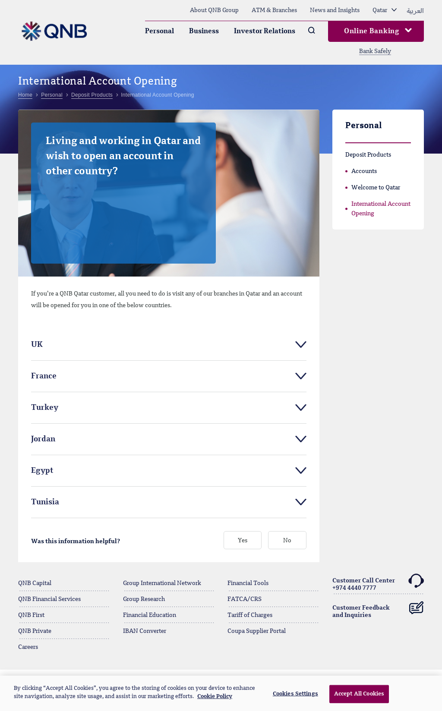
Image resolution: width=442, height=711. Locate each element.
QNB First (31, 615)
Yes (242, 541)
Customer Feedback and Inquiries (378, 608)
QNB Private (34, 631)
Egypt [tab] (42, 471)
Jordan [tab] (43, 439)
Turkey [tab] (44, 408)
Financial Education (149, 615)
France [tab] (44, 376)
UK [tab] (37, 345)
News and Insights (335, 10)
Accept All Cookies (359, 694)
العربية (415, 10)
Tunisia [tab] (45, 502)
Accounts (364, 171)
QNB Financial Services (49, 599)
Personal (159, 31)
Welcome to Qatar (375, 188)
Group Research (144, 599)
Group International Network (162, 583)
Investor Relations (264, 31)
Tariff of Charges (249, 615)
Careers (28, 647)
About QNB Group (214, 10)
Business (204, 31)
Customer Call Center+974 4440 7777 (378, 583)
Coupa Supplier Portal (256, 631)
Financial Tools (247, 583)
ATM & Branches (274, 10)
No (287, 541)
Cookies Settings (295, 694)
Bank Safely (375, 51)
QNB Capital (34, 583)
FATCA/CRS (244, 599)
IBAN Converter (144, 631)
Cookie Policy (214, 696)
